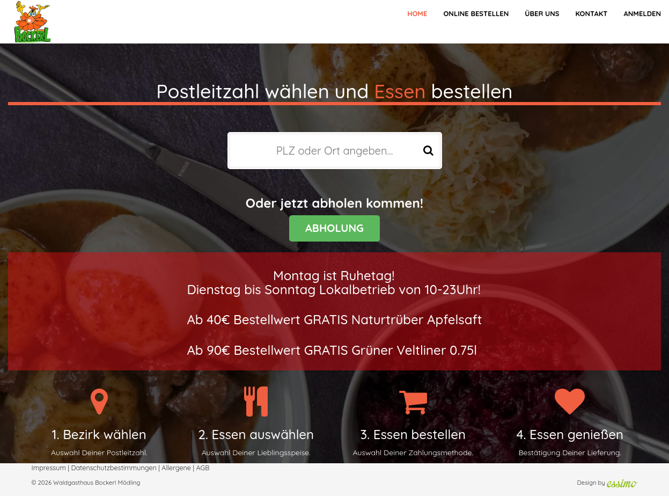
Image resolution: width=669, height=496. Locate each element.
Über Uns (542, 13)
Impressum (49, 467)
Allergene (176, 467)
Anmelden (642, 13)
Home (417, 13)
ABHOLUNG (334, 228)
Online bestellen (476, 13)
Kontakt (591, 13)
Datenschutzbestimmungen (113, 467)
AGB (202, 467)
